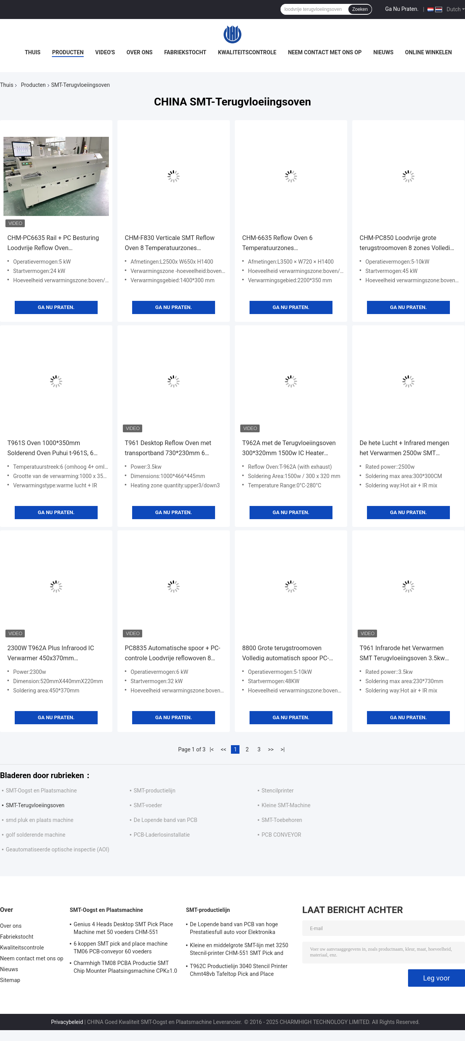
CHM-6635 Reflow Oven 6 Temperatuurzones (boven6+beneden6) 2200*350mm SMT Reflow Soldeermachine (289, 243)
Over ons (140, 52)
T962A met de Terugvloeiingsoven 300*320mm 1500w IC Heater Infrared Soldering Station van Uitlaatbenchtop (289, 448)
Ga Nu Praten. (401, 9)
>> (271, 749)
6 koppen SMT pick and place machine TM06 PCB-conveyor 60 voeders (121, 948)
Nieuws (383, 52)
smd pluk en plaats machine (39, 820)
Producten (67, 52)
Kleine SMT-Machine (286, 805)
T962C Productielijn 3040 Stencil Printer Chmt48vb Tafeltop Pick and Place (239, 970)
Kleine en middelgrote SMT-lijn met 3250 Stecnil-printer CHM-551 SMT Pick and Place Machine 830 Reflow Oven (239, 950)
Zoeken (360, 9)
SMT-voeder (148, 805)
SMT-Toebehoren (282, 820)
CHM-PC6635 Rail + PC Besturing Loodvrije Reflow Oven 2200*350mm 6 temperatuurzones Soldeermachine (54, 243)
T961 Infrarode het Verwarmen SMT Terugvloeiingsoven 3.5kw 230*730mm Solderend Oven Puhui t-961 (408, 653)
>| (283, 749)
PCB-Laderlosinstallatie (162, 835)
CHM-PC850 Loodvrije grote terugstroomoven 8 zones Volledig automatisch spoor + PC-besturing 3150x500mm (407, 243)
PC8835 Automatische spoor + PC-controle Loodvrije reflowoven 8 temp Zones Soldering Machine (172, 653)
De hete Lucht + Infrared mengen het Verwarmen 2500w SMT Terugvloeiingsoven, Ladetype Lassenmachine (404, 448)
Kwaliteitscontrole (247, 52)
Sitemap (10, 980)
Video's (105, 52)
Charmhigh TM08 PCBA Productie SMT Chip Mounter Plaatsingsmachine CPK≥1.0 (125, 967)
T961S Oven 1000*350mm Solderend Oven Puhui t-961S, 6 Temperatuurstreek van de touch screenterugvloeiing (51, 448)
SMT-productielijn (155, 790)
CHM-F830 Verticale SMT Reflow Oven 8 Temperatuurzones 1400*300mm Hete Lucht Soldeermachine (170, 243)
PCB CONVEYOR (281, 835)
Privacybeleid (67, 1022)
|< (212, 749)
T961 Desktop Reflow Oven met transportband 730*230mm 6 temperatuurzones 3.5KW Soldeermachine (168, 448)
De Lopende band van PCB (165, 820)
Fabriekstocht (185, 52)
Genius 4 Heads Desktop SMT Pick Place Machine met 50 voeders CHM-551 (123, 928)
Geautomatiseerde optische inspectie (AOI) (57, 849)
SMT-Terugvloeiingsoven (35, 805)
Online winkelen (428, 52)
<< (223, 749)
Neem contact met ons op (325, 52)
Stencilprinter (278, 790)
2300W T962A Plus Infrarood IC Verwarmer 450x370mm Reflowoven (50, 653)
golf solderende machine (35, 835)
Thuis (33, 52)
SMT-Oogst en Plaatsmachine (41, 790)
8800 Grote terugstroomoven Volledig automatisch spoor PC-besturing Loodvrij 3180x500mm (287, 653)
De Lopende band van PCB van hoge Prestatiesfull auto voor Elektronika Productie (234, 929)
